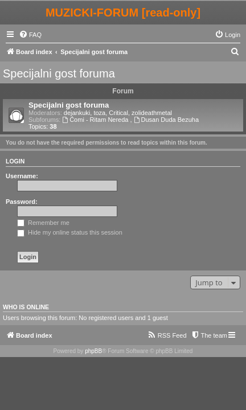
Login (15, 161)
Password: (22, 201)
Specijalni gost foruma (59, 73)
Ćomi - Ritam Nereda (96, 119)
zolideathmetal (152, 112)
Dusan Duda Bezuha (166, 119)
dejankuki (77, 112)
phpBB (93, 351)
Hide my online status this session (69, 232)
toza (99, 112)
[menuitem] (30, 35)
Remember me (43, 222)
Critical (118, 112)
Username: (22, 176)
